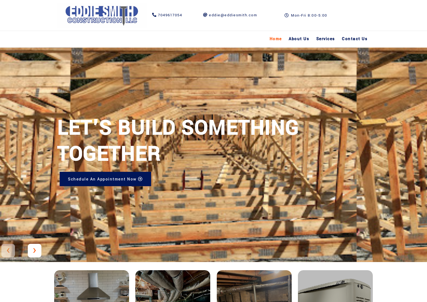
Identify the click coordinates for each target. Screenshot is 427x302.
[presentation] (8, 250)
